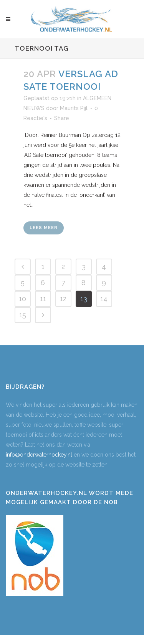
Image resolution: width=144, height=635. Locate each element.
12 (63, 299)
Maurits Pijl (74, 108)
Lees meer (44, 227)
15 (22, 315)
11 (43, 299)
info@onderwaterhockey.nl (39, 455)
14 (104, 299)
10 (22, 299)
